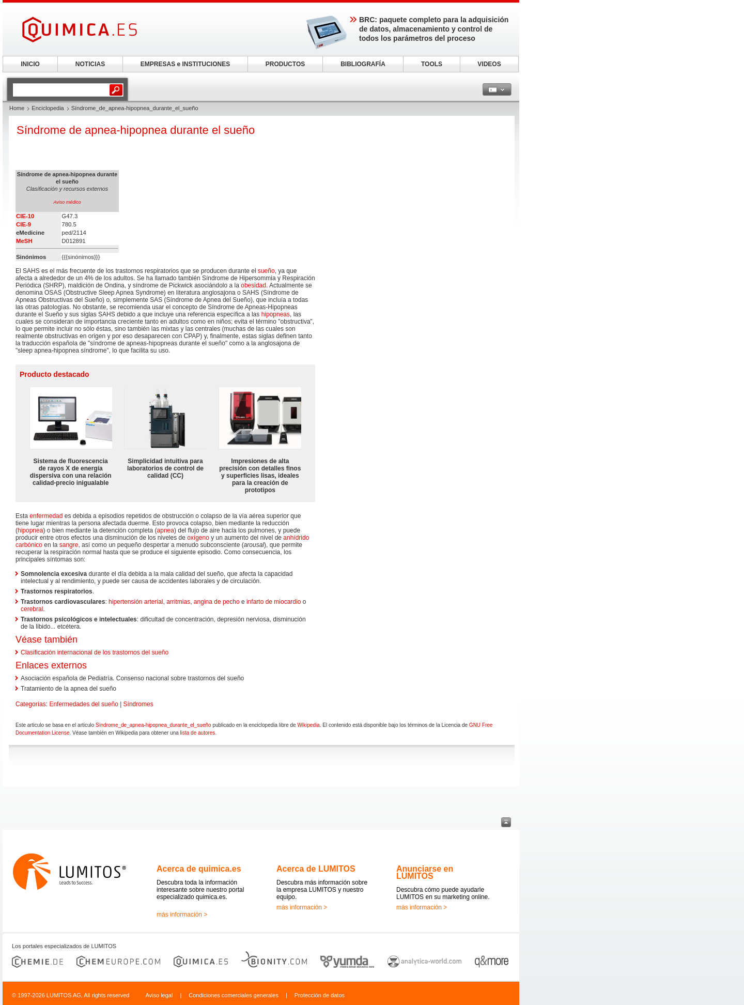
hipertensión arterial (136, 601)
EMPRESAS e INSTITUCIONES (185, 64)
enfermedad (46, 516)
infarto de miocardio (273, 601)
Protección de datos (320, 995)
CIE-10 (25, 216)
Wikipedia (308, 725)
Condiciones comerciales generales (233, 995)
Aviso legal (159, 995)
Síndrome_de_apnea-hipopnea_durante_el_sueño (153, 725)
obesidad (253, 285)
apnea (165, 530)
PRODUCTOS (285, 64)
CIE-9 (23, 224)
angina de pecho (217, 601)
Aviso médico (67, 202)
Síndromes (138, 704)
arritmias (178, 601)
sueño (266, 271)
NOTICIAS (90, 64)
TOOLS (431, 64)
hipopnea (30, 530)
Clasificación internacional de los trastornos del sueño (94, 652)
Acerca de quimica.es (199, 868)
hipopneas (275, 314)
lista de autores (197, 733)
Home (16, 108)
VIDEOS (489, 64)
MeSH (24, 241)
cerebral (32, 609)
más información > (182, 914)
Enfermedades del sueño (83, 704)
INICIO (30, 64)
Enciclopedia (48, 108)
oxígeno (198, 537)
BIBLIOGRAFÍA (362, 64)
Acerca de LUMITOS (315, 868)
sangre (69, 545)
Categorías (31, 704)
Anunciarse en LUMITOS (424, 872)
